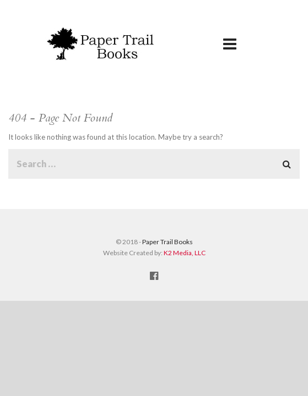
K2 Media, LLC (185, 253)
